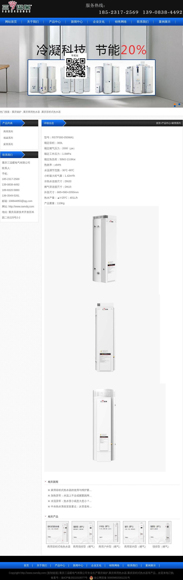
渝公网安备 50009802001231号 (112, 577)
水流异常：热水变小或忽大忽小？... (71, 501)
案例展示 (165, 21)
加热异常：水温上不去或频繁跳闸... (71, 495)
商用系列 (8, 131)
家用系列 (176, 123)
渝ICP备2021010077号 (74, 577)
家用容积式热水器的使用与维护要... (71, 490)
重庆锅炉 (16, 111)
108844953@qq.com (20, 201)
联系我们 (143, 21)
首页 (159, 123)
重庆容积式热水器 (51, 111)
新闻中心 (77, 21)
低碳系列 (8, 137)
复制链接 (53, 572)
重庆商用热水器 (31, 111)
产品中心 (55, 21)
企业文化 (99, 21)
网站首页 (11, 21)
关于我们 (33, 21)
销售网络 (121, 21)
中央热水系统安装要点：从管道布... (71, 506)
